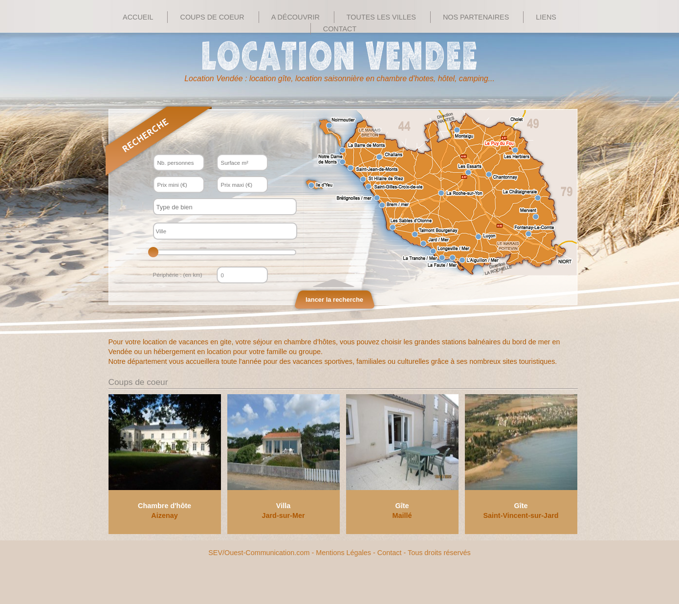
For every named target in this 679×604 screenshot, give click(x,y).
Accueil (138, 17)
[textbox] (216, 207)
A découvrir (295, 17)
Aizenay (164, 515)
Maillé (402, 515)
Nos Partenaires (476, 17)
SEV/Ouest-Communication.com (258, 553)
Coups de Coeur (212, 17)
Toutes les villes (381, 17)
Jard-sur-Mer (283, 515)
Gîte (402, 506)
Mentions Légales (343, 553)
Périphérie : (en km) (177, 275)
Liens (546, 17)
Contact (339, 29)
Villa (283, 506)
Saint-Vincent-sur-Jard (520, 515)
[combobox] (225, 206)
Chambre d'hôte (164, 506)
